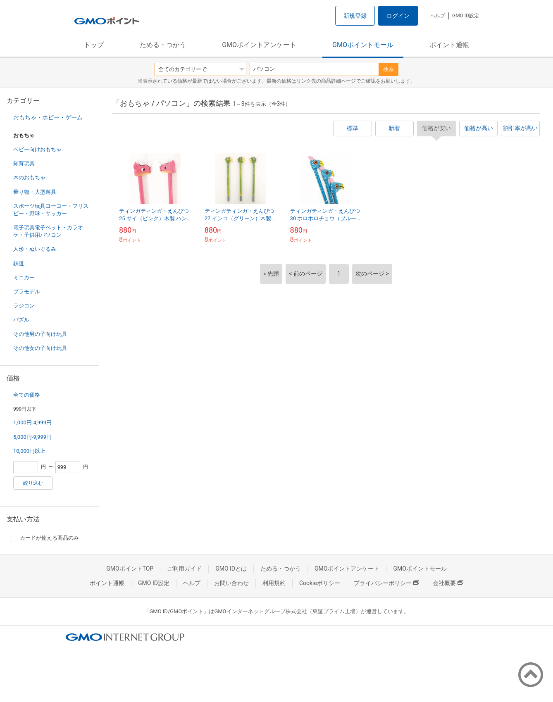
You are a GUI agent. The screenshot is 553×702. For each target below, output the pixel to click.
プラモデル (26, 291)
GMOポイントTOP (129, 568)
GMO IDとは (231, 568)
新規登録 (355, 15)
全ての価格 (26, 395)
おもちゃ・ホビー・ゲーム (48, 117)
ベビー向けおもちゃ (37, 149)
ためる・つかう (163, 45)
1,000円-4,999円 (32, 422)
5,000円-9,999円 (32, 437)
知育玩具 (24, 163)
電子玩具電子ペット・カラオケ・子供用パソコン (48, 231)
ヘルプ (437, 16)
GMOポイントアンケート (259, 45)
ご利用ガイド (184, 568)
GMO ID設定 (465, 16)
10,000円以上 (29, 451)
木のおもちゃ (29, 177)
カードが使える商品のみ (44, 538)
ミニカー (24, 277)
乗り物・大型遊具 (34, 192)
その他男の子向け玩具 (40, 334)
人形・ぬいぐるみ (34, 249)
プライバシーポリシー (386, 583)
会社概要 (448, 583)
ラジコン (24, 305)
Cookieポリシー (319, 583)
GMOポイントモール (362, 45)
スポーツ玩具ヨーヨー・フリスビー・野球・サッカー (50, 210)
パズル (21, 319)
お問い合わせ (231, 583)
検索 (388, 69)
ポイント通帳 (449, 45)
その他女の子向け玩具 (40, 348)
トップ (94, 45)
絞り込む (33, 483)
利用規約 (274, 583)
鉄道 (18, 263)
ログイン (398, 15)
